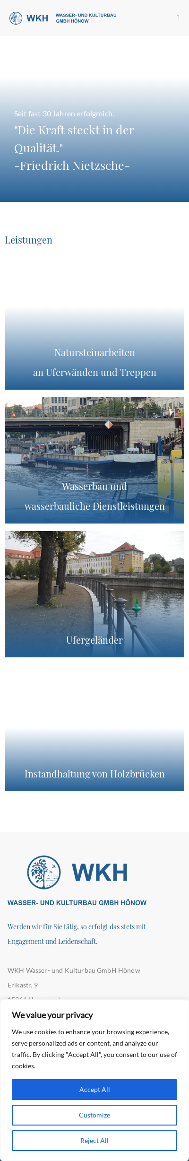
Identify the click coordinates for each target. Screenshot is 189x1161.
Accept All (94, 1089)
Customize (94, 1115)
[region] (94, 1080)
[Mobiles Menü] (178, 17)
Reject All (94, 1140)
